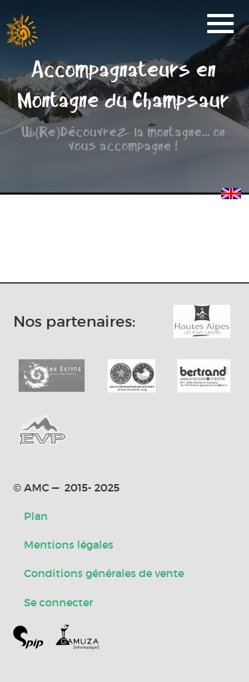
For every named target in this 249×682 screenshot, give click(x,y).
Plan (36, 516)
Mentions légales (69, 544)
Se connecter (58, 602)
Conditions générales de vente (104, 573)
